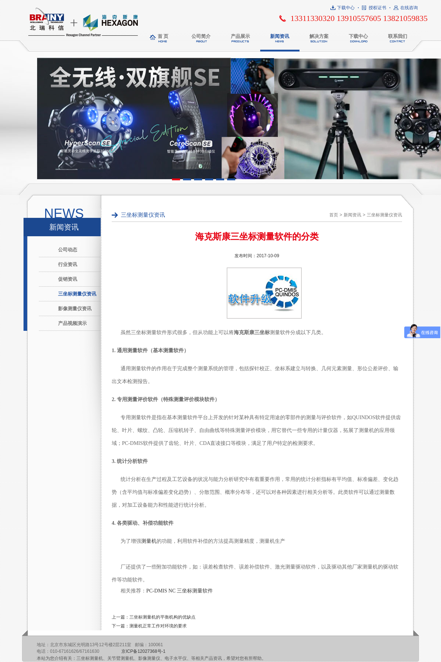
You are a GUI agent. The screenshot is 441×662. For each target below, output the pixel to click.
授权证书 (377, 8)
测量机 (149, 541)
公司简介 (201, 36)
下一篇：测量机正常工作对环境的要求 (149, 626)
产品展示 (240, 36)
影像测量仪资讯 (75, 308)
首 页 (163, 36)
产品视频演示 (72, 323)
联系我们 (397, 36)
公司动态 (67, 249)
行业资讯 (67, 264)
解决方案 (319, 36)
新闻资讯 (279, 36)
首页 (333, 214)
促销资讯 (67, 279)
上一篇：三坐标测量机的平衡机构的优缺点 (154, 617)
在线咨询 (409, 8)
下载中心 (346, 8)
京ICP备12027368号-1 (143, 651)
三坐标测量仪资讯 (77, 294)
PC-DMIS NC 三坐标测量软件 (179, 591)
